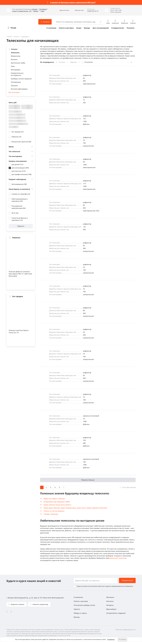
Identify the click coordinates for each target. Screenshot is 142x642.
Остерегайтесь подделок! (116, 613)
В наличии (89, 62)
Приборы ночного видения (21, 79)
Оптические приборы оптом (84, 605)
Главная (9, 36)
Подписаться (127, 580)
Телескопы (24, 36)
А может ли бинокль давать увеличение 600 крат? (73, 2)
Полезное (130, 28)
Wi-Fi (15, 213)
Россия (13, 28)
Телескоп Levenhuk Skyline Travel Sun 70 (18, 331)
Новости (77, 609)
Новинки (73, 62)
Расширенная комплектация (18, 207)
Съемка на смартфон (21, 194)
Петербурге (43, 9)
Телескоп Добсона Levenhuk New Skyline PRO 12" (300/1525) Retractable (20, 274)
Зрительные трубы (18, 63)
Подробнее (111, 639)
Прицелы (14, 85)
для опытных (18, 171)
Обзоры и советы (80, 613)
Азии (42, 11)
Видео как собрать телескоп (54, 499)
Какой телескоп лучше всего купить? (57, 505)
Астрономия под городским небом (57, 502)
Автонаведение (19, 184)
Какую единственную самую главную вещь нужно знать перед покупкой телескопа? (75, 508)
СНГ (30, 11)
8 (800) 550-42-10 (92, 11)
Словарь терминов (51, 514)
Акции (78, 28)
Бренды (87, 28)
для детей (17, 164)
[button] (62, 10)
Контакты (110, 601)
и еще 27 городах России (20, 11)
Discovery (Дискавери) (19, 89)
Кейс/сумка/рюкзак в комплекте (19, 200)
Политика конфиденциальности (125, 630)
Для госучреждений (101, 28)
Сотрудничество (117, 28)
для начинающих (20, 168)
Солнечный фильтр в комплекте (20, 219)
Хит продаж (18, 132)
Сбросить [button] (20, 226)
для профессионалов (21, 174)
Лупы (13, 66)
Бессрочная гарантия (21, 142)
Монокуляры (15, 70)
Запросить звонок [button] (17, 604)
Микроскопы (15, 56)
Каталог (16, 36)
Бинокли (14, 59)
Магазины (110, 597)
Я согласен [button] (122, 639)
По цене (62, 62)
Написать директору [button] (40, 604)
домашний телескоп (117, 558)
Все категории (14, 92)
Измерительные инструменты (17, 74)
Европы (35, 11)
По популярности (47, 62)
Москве (35, 9)
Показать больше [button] (87, 480)
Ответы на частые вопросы (54, 511)
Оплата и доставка (66, 28)
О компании (51, 28)
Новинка (16, 137)
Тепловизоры (16, 82)
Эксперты (110, 605)
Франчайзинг (111, 609)
